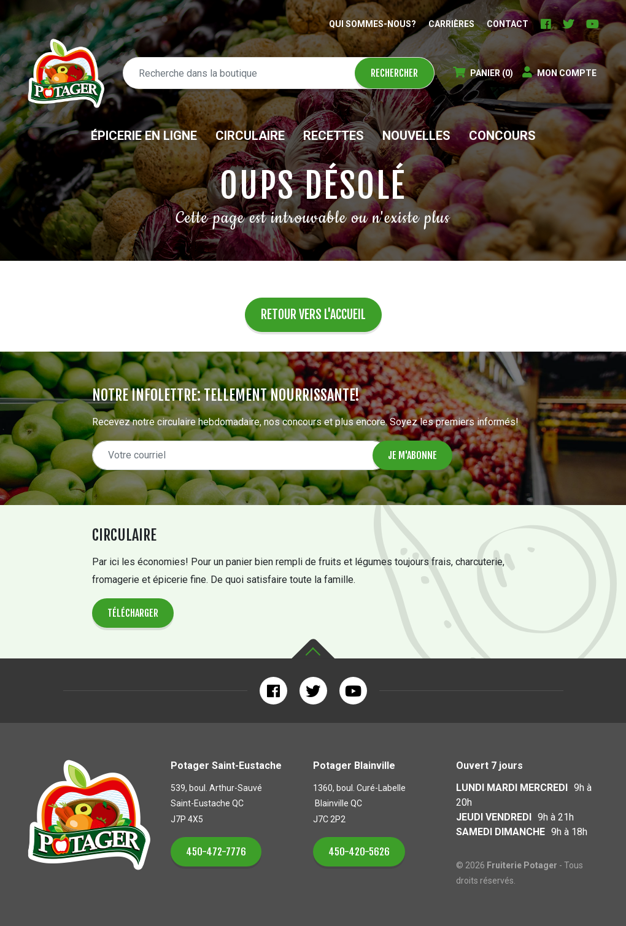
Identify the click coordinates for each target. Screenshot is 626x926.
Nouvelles (416, 135)
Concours (502, 135)
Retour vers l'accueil (313, 314)
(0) (483, 73)
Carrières (451, 24)
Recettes (333, 135)
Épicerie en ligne (144, 135)
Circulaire (250, 135)
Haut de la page (313, 649)
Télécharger (132, 613)
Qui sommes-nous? (372, 24)
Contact (507, 24)
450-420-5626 (359, 852)
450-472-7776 (216, 852)
